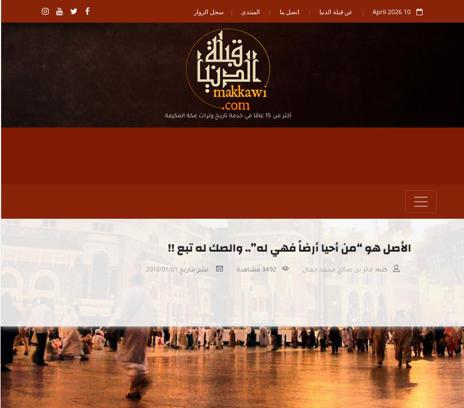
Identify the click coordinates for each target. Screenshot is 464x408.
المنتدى (250, 11)
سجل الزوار (208, 11)
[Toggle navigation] (420, 201)
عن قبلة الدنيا (336, 11)
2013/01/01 (161, 270)
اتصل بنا (289, 11)
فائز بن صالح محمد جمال (337, 270)
